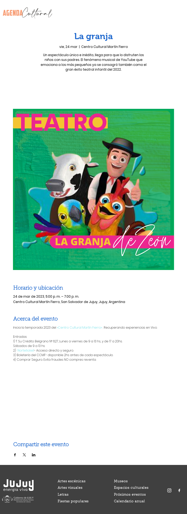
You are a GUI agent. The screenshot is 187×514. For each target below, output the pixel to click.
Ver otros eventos (93, 91)
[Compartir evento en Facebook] (15, 454)
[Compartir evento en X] (24, 454)
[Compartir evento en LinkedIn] (33, 454)
